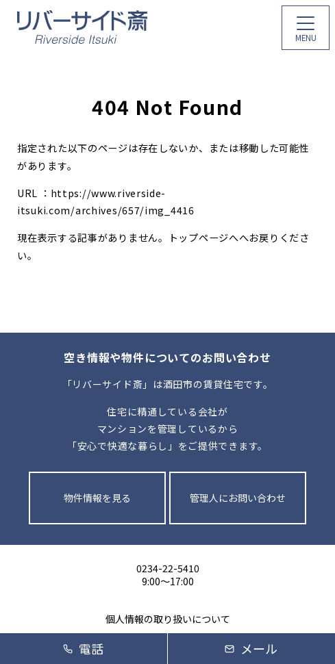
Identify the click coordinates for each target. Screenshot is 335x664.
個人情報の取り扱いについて (168, 619)
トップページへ (204, 237)
